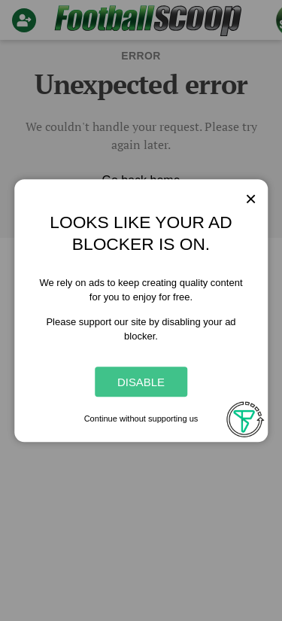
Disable (141, 382)
